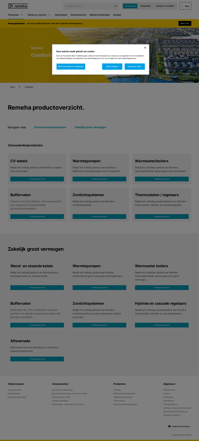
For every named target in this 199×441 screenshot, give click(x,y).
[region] (100, 59)
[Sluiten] (145, 47)
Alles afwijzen (112, 66)
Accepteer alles (134, 66)
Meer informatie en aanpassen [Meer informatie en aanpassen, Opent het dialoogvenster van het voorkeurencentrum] (71, 66)
